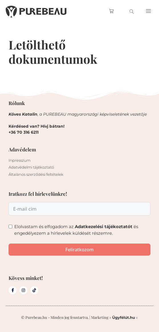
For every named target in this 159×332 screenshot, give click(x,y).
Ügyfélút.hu (123, 317)
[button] (148, 11)
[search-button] (132, 11)
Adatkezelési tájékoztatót (103, 226)
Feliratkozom (79, 249)
